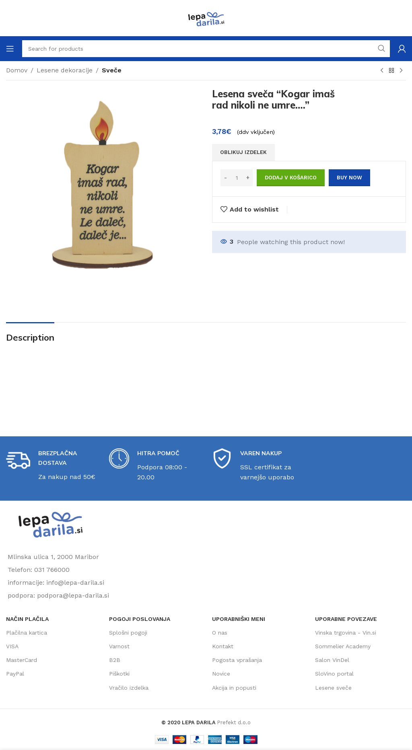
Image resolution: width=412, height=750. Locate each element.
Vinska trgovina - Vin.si (345, 632)
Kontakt (222, 646)
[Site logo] (206, 17)
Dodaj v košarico (291, 178)
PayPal (15, 673)
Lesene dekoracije (65, 70)
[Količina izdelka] (237, 177)
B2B (114, 660)
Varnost (119, 646)
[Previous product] (382, 71)
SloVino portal (334, 673)
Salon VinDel (332, 660)
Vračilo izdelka (128, 687)
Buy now (349, 178)
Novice (221, 673)
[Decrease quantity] (225, 177)
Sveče (112, 70)
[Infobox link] (51, 465)
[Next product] (401, 71)
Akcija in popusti (234, 687)
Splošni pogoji (128, 632)
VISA (12, 646)
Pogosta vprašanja (237, 660)
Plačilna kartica (26, 632)
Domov (16, 70)
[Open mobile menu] (10, 49)
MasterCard (21, 660)
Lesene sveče (333, 687)
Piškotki (119, 673)
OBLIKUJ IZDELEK (243, 152)
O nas (219, 632)
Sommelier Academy (343, 646)
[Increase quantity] (248, 177)
